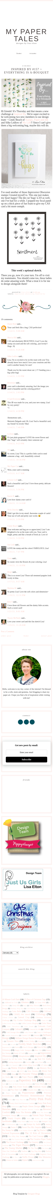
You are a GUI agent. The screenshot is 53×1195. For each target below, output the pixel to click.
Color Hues (46, 1023)
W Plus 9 (16, 1157)
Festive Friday (29, 1041)
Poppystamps (28, 1092)
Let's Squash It (14, 1065)
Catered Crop (23, 1017)
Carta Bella (16, 1011)
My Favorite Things (28, 1074)
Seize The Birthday (24, 1112)
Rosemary (11, 383)
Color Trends (28, 1026)
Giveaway (6, 1050)
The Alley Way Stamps (16, 1136)
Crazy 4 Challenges (44, 1032)
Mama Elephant (18, 1068)
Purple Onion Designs (31, 1106)
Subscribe (26, 759)
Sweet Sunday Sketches (26, 1130)
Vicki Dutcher (13, 510)
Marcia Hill (12, 338)
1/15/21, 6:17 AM (16, 473)
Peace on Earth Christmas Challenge (20, 1084)
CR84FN (47, 1029)
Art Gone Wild (40, 1003)
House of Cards (19, 1053)
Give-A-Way (42, 1047)
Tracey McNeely (14, 618)
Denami (36, 1035)
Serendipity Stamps (9, 1115)
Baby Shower (34, 1005)
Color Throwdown (13, 1026)
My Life (26, 122)
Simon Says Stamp (41, 1115)
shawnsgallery (24, 1115)
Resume (33, 53)
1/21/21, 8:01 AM (16, 611)
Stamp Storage (33, 1121)
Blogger (46, 1177)
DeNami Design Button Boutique (28, 1038)
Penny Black (39, 1084)
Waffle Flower (28, 1157)
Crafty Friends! (29, 1032)
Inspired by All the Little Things (15, 1059)
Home (19, 53)
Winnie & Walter (12, 1160)
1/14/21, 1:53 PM (15, 376)
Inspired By (20, 114)
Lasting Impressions (15, 1062)
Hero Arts (38, 1050)
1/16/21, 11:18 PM (16, 565)
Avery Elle (16, 1005)
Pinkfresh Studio (40, 1087)
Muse (13, 1074)
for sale (13, 1044)
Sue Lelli (11, 545)
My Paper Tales (26, 35)
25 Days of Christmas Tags (35, 999)
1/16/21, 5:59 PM (15, 538)
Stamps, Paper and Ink (36, 119)
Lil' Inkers (44, 1065)
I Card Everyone (14, 399)
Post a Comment (7, 631)
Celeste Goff (12, 480)
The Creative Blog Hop (19, 1139)
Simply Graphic (14, 1118)
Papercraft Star (11, 1081)
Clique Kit (44, 1020)
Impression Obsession (24, 294)
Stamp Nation (21, 1121)
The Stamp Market (13, 1148)
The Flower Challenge (15, 1142)
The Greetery (33, 1142)
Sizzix (29, 1118)
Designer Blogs (34, 1194)
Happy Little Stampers (23, 1050)
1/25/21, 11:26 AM (16, 625)
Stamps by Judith (34, 1124)
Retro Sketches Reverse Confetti (28, 1109)
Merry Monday (11, 1071)
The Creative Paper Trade (40, 1139)
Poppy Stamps (11, 1093)
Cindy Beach (12, 526)
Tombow (24, 1151)
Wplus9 (25, 1160)
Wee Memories (45, 1157)
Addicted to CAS (11, 1003)
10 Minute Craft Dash (11, 999)
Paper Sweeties (44, 1077)
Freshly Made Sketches (30, 1044)
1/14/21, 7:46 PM (15, 427)
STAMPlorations (10, 1124)
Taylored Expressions (11, 1133)
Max (35, 1068)
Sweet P (14, 1127)
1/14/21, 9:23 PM (15, 444)
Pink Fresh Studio (20, 1087)
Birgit (9, 572)
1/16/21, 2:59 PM (15, 519)
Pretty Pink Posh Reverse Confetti (22, 1103)
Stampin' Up (46, 1121)
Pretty (10, 1099)
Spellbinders (7, 1121)
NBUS (16, 1077)
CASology (41, 1014)
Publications (15, 1106)
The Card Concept (36, 1136)
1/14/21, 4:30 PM (15, 411)
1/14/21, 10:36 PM (16, 460)
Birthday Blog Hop (17, 1008)
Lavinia (28, 1062)
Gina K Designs (28, 1047)
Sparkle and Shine (41, 1118)
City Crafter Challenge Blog (24, 1020)
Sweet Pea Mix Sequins (31, 1127)
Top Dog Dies (36, 1151)
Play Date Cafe (16, 1090)
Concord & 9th (34, 1029)
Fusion (17, 1047)
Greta (9, 558)
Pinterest (5, 1090)
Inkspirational (24, 1056)
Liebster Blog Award (29, 1065)
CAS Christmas (32, 1011)
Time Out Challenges (10, 1151)
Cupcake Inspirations (12, 1035)
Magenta (5, 1068)
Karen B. (11, 496)
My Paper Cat (13, 466)
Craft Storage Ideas (13, 1032)
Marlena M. (12, 588)
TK (8, 450)
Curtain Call (25, 1035)
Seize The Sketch (42, 1112)
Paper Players (27, 1077)
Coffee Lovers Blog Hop (10, 1023)
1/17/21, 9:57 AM (16, 582)
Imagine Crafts (32, 1053)
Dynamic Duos (13, 1041)
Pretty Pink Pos (20, 1099)
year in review (36, 1160)
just (33, 1059)
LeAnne (10, 434)
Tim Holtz (45, 1148)
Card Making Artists (33, 1008)
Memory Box (45, 1068)
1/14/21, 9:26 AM (16, 350)
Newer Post (46, 636)
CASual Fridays (7, 1017)
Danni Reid (12, 324)
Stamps (21, 1124)
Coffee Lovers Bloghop (29, 1023)
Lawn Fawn (38, 1062)
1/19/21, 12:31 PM (16, 595)
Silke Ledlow (12, 356)
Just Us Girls (44, 1059)
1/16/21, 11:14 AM (16, 503)
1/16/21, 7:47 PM (15, 552)
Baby (25, 1005)
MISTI (22, 1071)
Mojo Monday (32, 1071)
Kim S (10, 602)
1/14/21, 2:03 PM (15, 392)
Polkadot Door (32, 1090)
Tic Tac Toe (32, 1148)
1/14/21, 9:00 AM (16, 331)
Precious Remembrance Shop (35, 1095)
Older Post (6, 636)
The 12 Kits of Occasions (38, 1133)
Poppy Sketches (46, 1090)
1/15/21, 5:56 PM (15, 490)
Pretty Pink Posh (40, 1099)
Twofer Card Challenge (27, 1154)
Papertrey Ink (27, 1080)
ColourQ (18, 1029)
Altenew (25, 1002)
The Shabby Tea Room (43, 1145)
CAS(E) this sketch (22, 1014)
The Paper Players (20, 1145)
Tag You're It (41, 1130)
